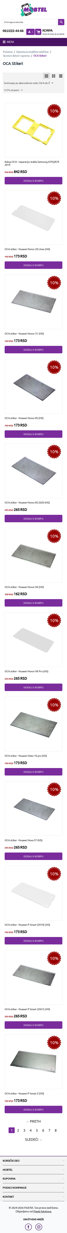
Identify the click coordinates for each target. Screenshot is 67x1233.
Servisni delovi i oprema (16, 55)
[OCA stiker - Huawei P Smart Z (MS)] (33, 1061)
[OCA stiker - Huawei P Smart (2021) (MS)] (33, 977)
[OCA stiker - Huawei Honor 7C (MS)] (33, 301)
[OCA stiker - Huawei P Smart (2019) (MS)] (33, 892)
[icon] (46, 76)
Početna (8, 51)
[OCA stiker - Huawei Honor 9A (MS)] (33, 554)
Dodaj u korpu (33, 180)
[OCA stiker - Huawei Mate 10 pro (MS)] (33, 723)
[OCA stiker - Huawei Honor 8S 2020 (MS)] (33, 470)
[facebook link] (29, 1227)
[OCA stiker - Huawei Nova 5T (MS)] (33, 808)
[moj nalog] (30, 31)
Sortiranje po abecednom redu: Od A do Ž (28, 83)
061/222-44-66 (13, 31)
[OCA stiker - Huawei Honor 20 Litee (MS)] (33, 217)
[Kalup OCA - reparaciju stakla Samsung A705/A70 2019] (33, 129)
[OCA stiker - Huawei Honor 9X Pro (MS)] (33, 639)
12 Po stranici (13, 90)
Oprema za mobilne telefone (32, 51)
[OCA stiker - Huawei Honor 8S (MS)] (33, 386)
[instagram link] (38, 1227)
